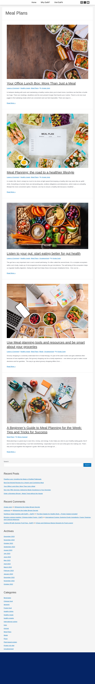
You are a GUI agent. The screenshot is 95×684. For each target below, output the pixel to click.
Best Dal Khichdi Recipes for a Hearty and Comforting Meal (24, 482)
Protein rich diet (9, 645)
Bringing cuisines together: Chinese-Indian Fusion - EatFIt (23, 517)
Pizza (5, 638)
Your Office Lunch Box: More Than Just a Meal (41, 83)
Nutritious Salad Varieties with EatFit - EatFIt (19, 514)
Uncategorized (44, 258)
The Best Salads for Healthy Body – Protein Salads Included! (57, 514)
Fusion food (8, 608)
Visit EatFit (58, 2)
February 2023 (9, 570)
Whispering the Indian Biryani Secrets (27, 507)
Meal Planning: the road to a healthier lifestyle (40, 172)
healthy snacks (9, 618)
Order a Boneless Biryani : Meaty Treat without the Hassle (23, 493)
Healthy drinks (8, 611)
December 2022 (9, 577)
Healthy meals (25, 88)
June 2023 (7, 557)
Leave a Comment (13, 88)
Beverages (7, 598)
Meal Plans (34, 88)
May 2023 (7, 560)
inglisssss (7, 510)
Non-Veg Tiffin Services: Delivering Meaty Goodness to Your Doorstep (27, 490)
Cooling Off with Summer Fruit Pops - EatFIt (18, 523)
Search (6, 461)
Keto (5, 625)
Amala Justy (8, 507)
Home (34, 2)
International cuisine (10, 621)
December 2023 (9, 536)
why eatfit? (45, 2)
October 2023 (8, 543)
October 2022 (8, 584)
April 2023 (7, 564)
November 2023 (9, 540)
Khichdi (6, 628)
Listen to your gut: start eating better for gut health (44, 253)
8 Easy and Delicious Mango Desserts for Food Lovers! (54, 523)
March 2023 (8, 567)
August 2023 (8, 550)
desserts (7, 604)
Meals (41, 351)
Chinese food (8, 601)
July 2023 (7, 553)
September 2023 (9, 547)
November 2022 (9, 581)
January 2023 (8, 574)
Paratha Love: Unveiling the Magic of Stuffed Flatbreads (22, 479)
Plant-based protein (10, 642)
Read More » (11, 103)
